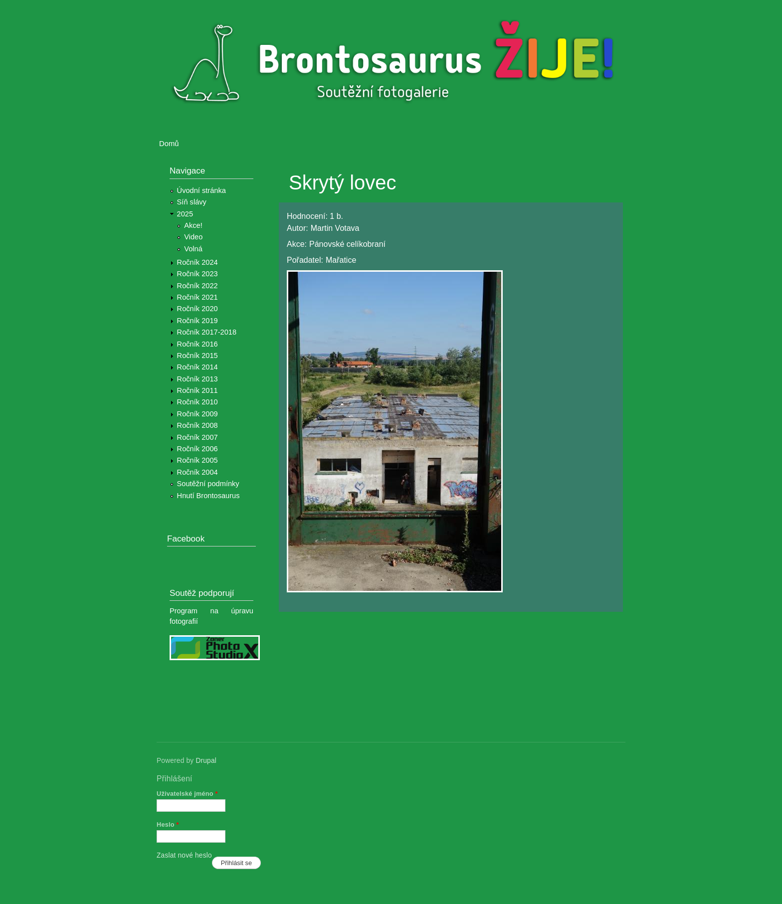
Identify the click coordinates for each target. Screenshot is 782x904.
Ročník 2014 (197, 367)
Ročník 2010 (197, 402)
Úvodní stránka (201, 190)
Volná (193, 249)
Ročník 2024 (197, 262)
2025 (185, 214)
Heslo (168, 824)
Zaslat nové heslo (184, 855)
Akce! (193, 225)
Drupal (206, 760)
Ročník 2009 (197, 414)
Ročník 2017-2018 (206, 332)
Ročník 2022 (197, 286)
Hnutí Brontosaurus (208, 496)
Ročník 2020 (197, 309)
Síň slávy (191, 202)
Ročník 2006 (197, 449)
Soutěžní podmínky (208, 484)
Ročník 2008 (197, 425)
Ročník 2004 (197, 472)
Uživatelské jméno (187, 793)
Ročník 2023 (197, 274)
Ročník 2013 (197, 379)
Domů (169, 144)
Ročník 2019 (197, 321)
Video (193, 237)
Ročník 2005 (197, 460)
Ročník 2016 (197, 344)
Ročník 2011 (197, 390)
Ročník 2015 (197, 356)
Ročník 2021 (197, 297)
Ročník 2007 (197, 437)
